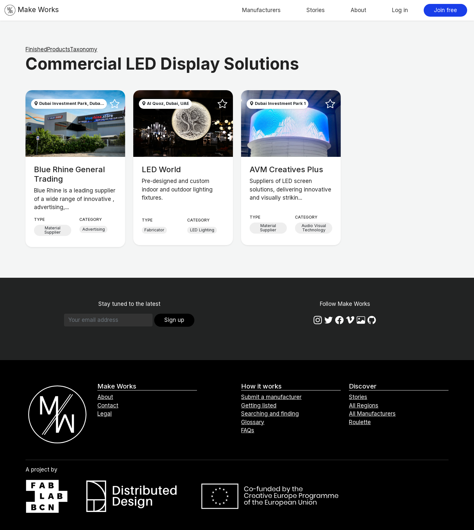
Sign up (174, 320)
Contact (107, 405)
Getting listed (258, 405)
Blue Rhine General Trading (69, 174)
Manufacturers (261, 10)
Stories (315, 10)
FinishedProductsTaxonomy (61, 49)
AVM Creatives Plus (286, 169)
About (358, 10)
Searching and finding (270, 413)
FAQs (247, 430)
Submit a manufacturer (271, 397)
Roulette (360, 422)
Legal (104, 413)
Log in (400, 10)
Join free (445, 10)
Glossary (252, 422)
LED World (161, 169)
